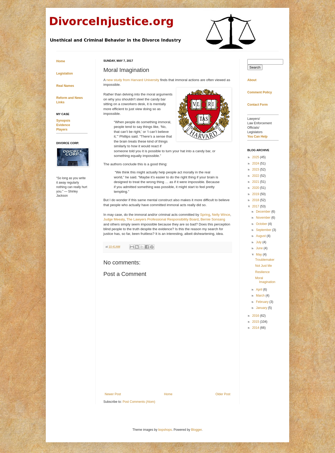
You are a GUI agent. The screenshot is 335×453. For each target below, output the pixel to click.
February (262, 302)
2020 (256, 188)
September (264, 230)
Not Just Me (263, 266)
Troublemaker (265, 260)
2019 (256, 194)
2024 (256, 163)
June (260, 248)
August (261, 236)
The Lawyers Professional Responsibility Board (162, 219)
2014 (256, 328)
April (259, 289)
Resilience (262, 272)
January (262, 308)
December (263, 211)
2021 (256, 182)
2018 (256, 200)
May (259, 254)
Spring (205, 215)
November (263, 217)
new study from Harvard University (133, 80)
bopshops (165, 430)
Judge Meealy (114, 219)
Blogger (196, 430)
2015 (256, 322)
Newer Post (113, 394)
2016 (256, 316)
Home (168, 394)
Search (254, 67)
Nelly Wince (221, 215)
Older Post (222, 394)
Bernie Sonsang (212, 219)
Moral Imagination (265, 280)
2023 (256, 169)
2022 (256, 176)
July (259, 242)
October (262, 224)
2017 (256, 206)
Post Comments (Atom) (138, 402)
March (261, 295)
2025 (256, 157)
